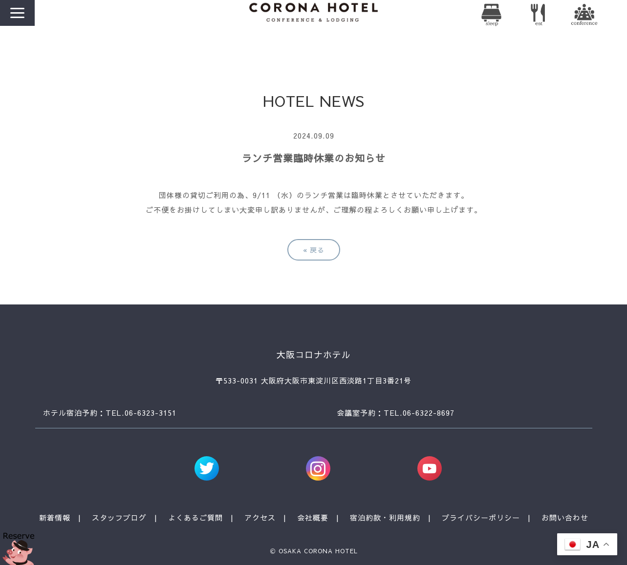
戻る (313, 250)
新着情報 (54, 517)
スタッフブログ (119, 517)
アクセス (260, 517)
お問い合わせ (564, 517)
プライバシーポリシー (481, 517)
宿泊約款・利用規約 (385, 517)
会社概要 (312, 517)
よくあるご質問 (195, 517)
